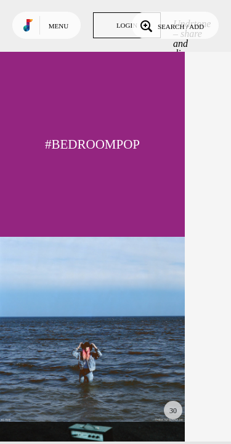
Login (126, 25)
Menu (58, 26)
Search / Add (171, 25)
